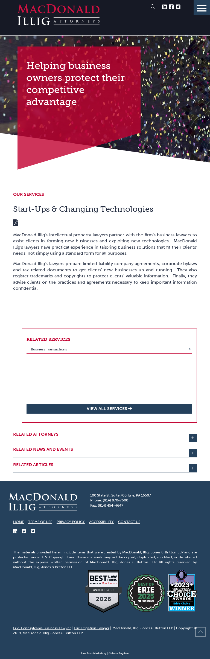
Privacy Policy (71, 522)
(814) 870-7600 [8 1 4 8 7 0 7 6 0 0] (115, 500)
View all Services (107, 408)
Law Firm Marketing (93, 653)
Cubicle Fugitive (119, 653)
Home (18, 522)
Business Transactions (49, 349)
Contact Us (129, 522)
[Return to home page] (59, 23)
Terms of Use (40, 522)
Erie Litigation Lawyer (91, 628)
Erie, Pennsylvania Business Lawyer (42, 628)
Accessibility (101, 522)
